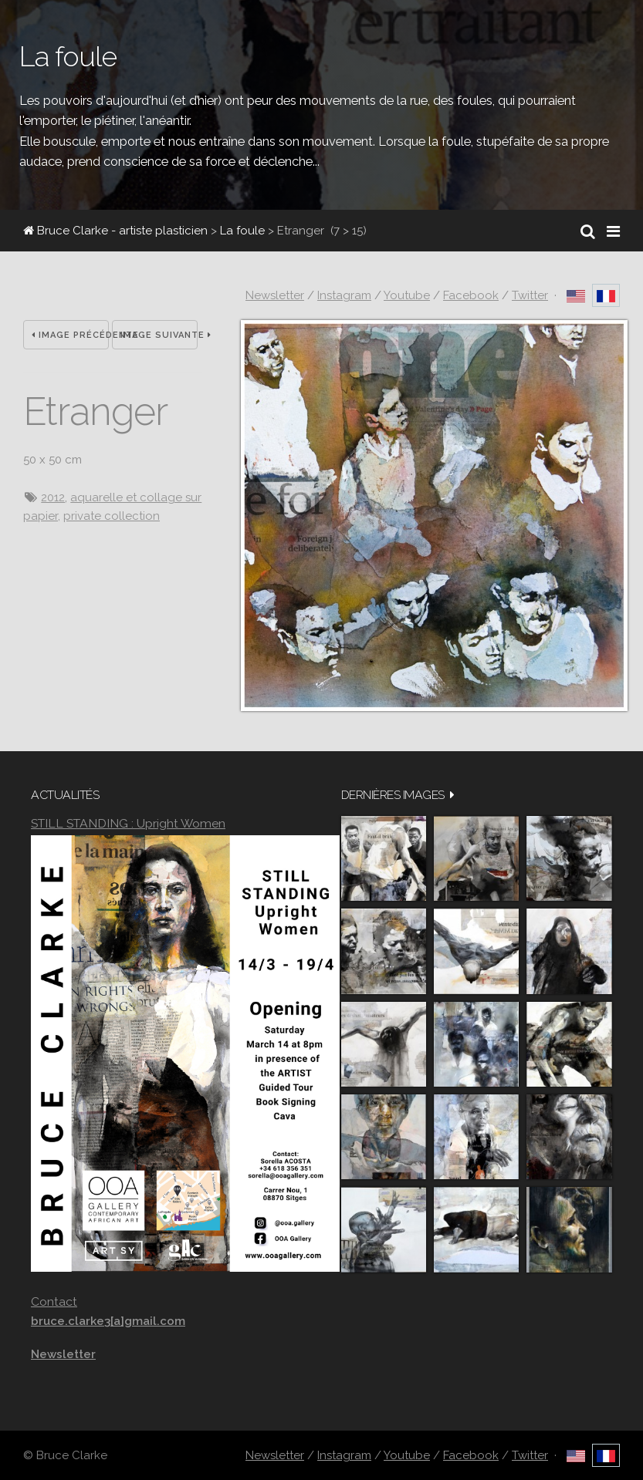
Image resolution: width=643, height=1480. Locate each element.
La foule (242, 231)
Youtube (407, 295)
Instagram (344, 295)
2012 (53, 497)
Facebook (471, 295)
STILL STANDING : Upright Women (128, 823)
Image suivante (159, 335)
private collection (111, 516)
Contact (54, 1301)
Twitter (530, 295)
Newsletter (274, 295)
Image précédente (70, 335)
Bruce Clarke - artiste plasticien (115, 231)
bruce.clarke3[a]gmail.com (108, 1321)
